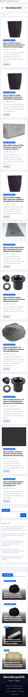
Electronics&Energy (11, 691)
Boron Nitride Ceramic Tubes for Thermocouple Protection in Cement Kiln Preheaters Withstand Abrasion (13, 551)
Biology (6, 627)
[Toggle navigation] (2, 7)
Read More (6, 64)
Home (8, 688)
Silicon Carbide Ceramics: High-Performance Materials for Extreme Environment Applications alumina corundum (14, 301)
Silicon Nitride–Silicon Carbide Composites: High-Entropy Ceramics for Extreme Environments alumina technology (13, 149)
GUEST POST (15, 694)
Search (6, 510)
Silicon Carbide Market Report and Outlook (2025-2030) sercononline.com (13, 483)
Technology (21, 691)
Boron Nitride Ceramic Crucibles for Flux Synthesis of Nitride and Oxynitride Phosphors (13, 558)
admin (5, 49)
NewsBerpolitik (14, 7)
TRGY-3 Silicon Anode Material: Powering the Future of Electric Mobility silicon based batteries (14, 535)
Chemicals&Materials (9, 40)
